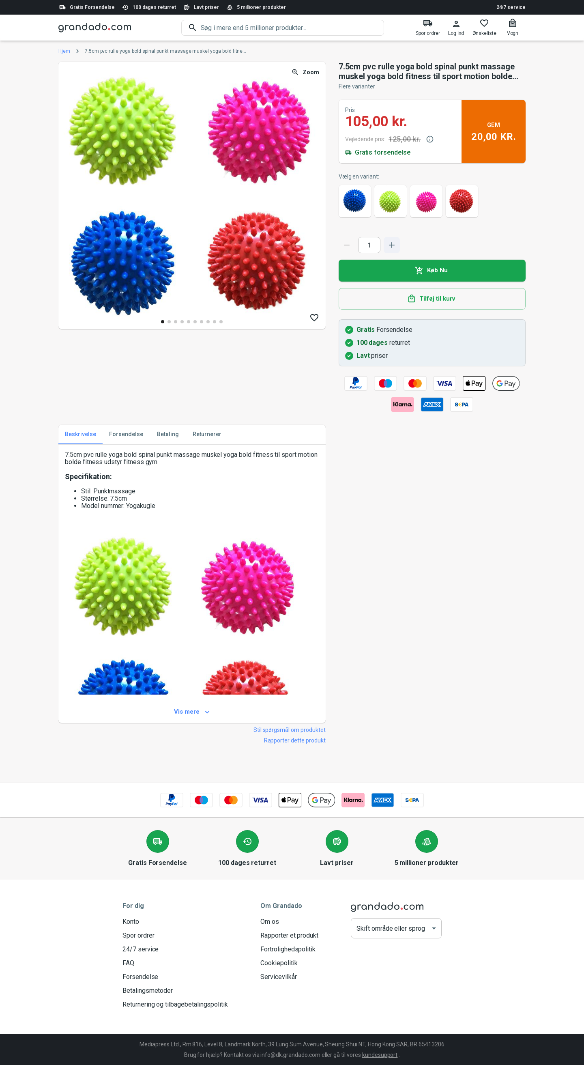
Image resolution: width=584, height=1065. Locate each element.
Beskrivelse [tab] (80, 434)
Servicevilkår (289, 977)
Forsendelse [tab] (126, 434)
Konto (175, 922)
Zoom (306, 72)
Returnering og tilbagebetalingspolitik (175, 1004)
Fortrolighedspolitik (289, 949)
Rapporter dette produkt (295, 740)
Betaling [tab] (168, 434)
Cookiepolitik (289, 963)
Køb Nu (432, 271)
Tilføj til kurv (432, 299)
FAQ (175, 963)
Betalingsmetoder (175, 991)
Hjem (64, 51)
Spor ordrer (175, 935)
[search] (292, 28)
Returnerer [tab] (207, 434)
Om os (289, 922)
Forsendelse (175, 977)
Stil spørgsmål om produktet (289, 730)
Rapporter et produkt (289, 935)
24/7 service (511, 7)
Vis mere (192, 712)
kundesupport (380, 1055)
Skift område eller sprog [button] (390, 928)
